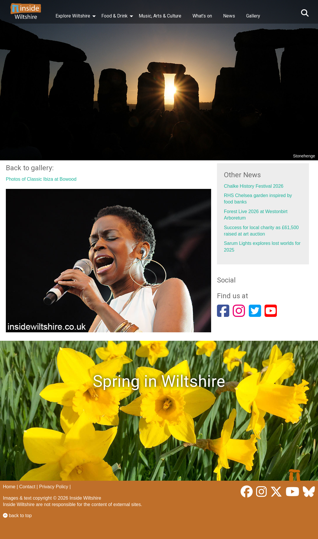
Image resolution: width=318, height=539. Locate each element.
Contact (27, 486)
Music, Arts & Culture (160, 16)
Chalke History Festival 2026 (254, 186)
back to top (17, 515)
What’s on (202, 16)
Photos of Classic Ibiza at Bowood (41, 179)
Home (9, 486)
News (229, 16)
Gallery (253, 16)
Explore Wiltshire (72, 16)
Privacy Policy (53, 486)
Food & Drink (114, 16)
